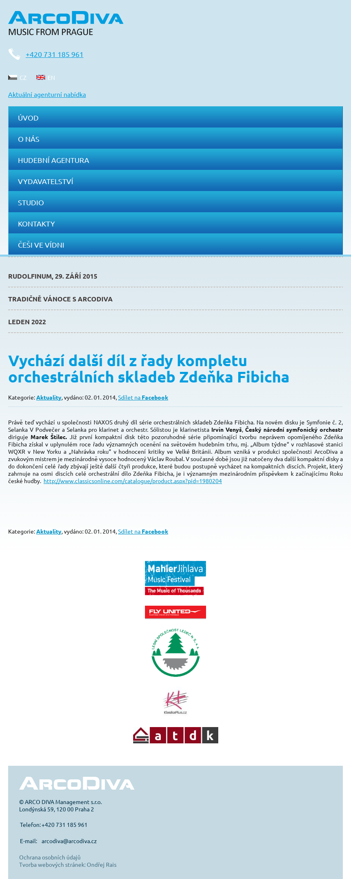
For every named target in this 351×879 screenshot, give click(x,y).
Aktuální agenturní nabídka (47, 94)
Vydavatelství (45, 181)
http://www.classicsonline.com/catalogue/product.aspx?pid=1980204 (133, 480)
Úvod (28, 117)
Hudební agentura (53, 160)
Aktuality (48, 397)
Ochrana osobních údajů (50, 857)
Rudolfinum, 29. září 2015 (52, 276)
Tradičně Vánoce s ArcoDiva (60, 298)
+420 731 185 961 (54, 54)
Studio (31, 202)
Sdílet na (143, 397)
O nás (28, 138)
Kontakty (36, 223)
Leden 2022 (27, 321)
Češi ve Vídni (41, 244)
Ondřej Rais (101, 864)
